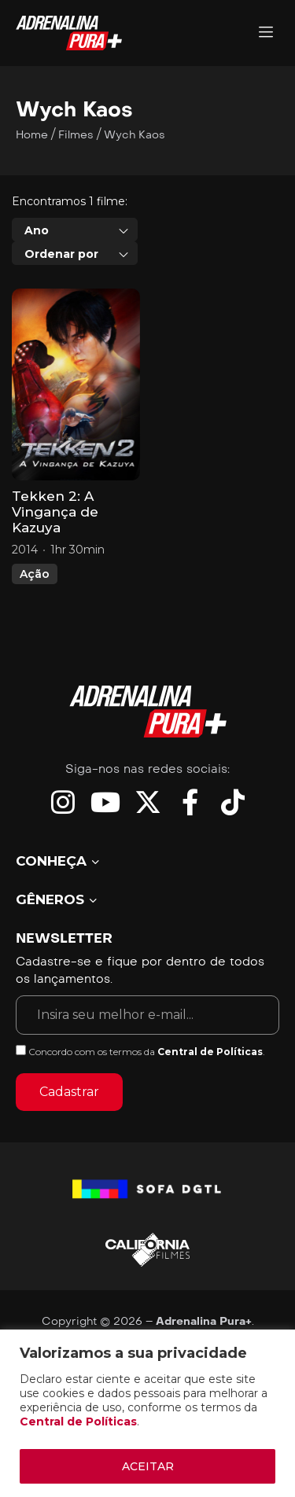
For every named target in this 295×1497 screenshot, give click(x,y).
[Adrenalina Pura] (266, 33)
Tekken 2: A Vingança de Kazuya (55, 511)
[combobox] (75, 229)
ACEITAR (148, 1466)
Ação (35, 574)
